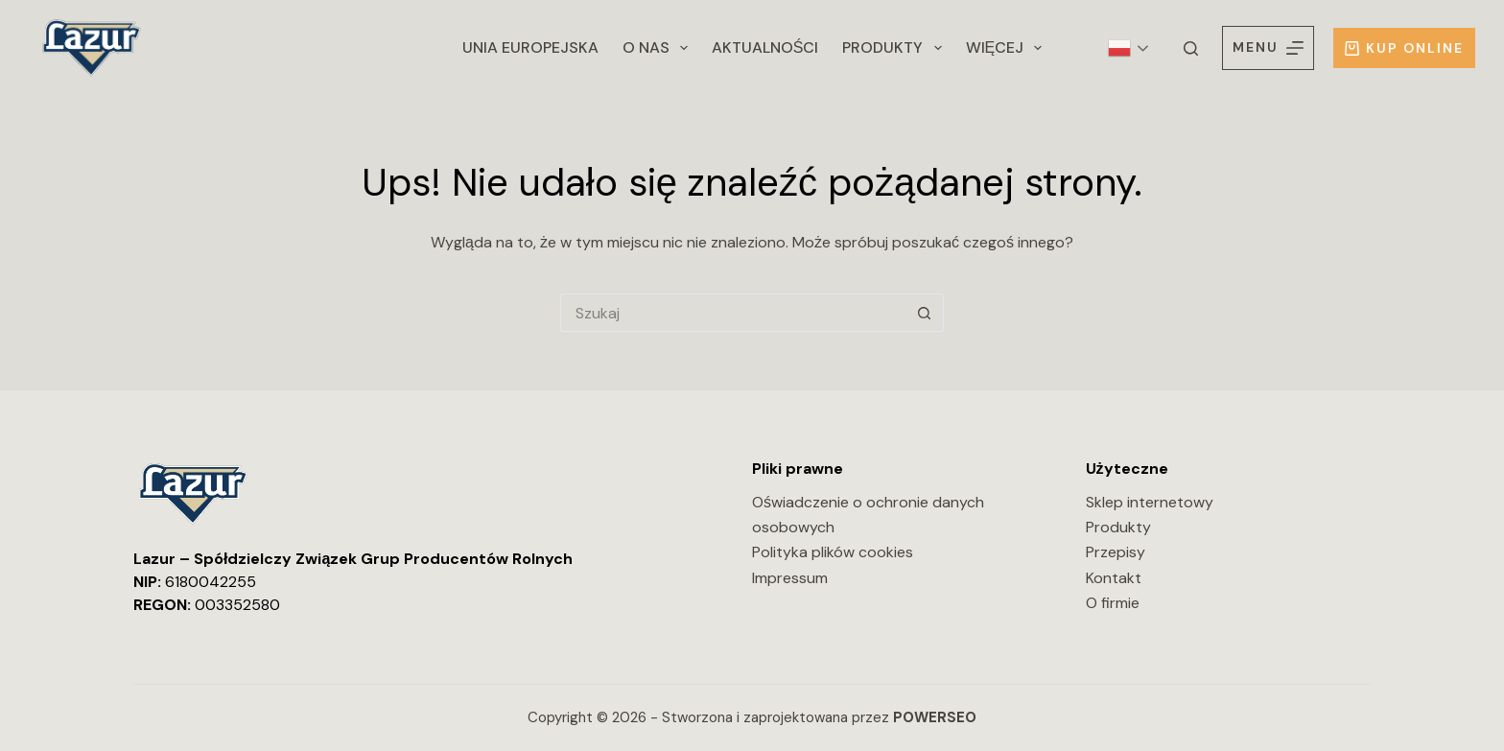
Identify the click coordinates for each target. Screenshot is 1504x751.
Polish (1119, 47)
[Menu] (1268, 47)
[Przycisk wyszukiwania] (924, 312)
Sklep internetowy (1149, 502)
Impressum (790, 578)
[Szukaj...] (732, 312)
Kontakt (1113, 578)
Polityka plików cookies (832, 552)
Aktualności (765, 47)
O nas (659, 47)
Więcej (1008, 47)
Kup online (1404, 48)
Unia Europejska (530, 47)
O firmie (1113, 603)
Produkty (895, 47)
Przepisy (1115, 552)
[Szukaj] (1191, 48)
